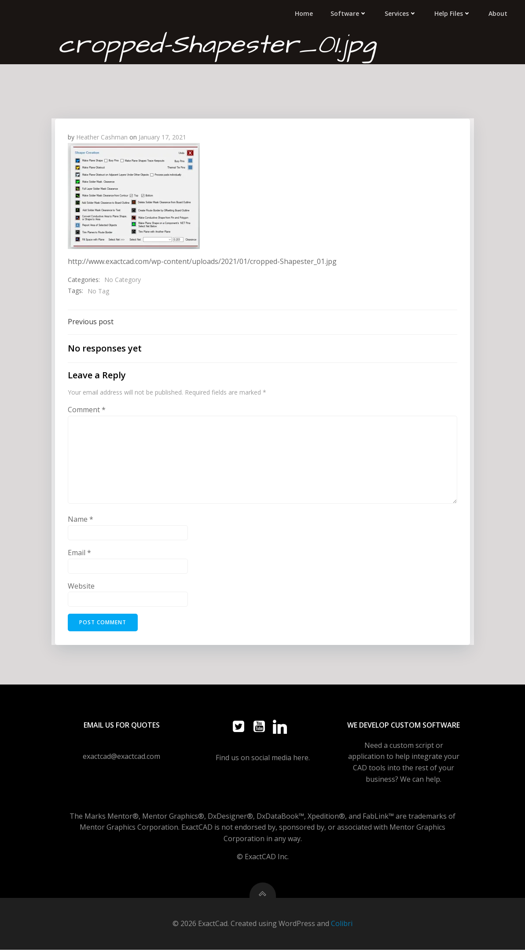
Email (80, 552)
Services (401, 13)
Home (305, 13)
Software (349, 13)
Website (81, 586)
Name (81, 519)
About (498, 13)
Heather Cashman (102, 136)
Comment (87, 409)
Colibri (341, 926)
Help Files (453, 13)
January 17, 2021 (163, 136)
